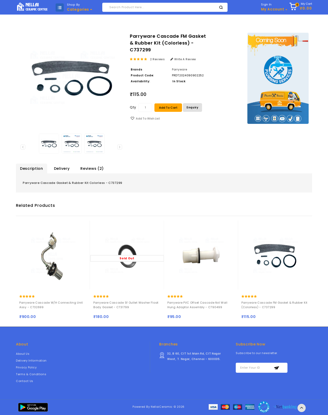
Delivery (62, 168)
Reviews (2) (92, 168)
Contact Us (24, 381)
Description (31, 168)
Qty (133, 107)
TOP (301, 408)
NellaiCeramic (162, 407)
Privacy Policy (26, 367)
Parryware (179, 69)
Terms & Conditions (31, 374)
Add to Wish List (148, 118)
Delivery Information (31, 360)
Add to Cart (168, 107)
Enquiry (192, 107)
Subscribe (276, 368)
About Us (23, 354)
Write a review (183, 59)
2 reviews (157, 59)
